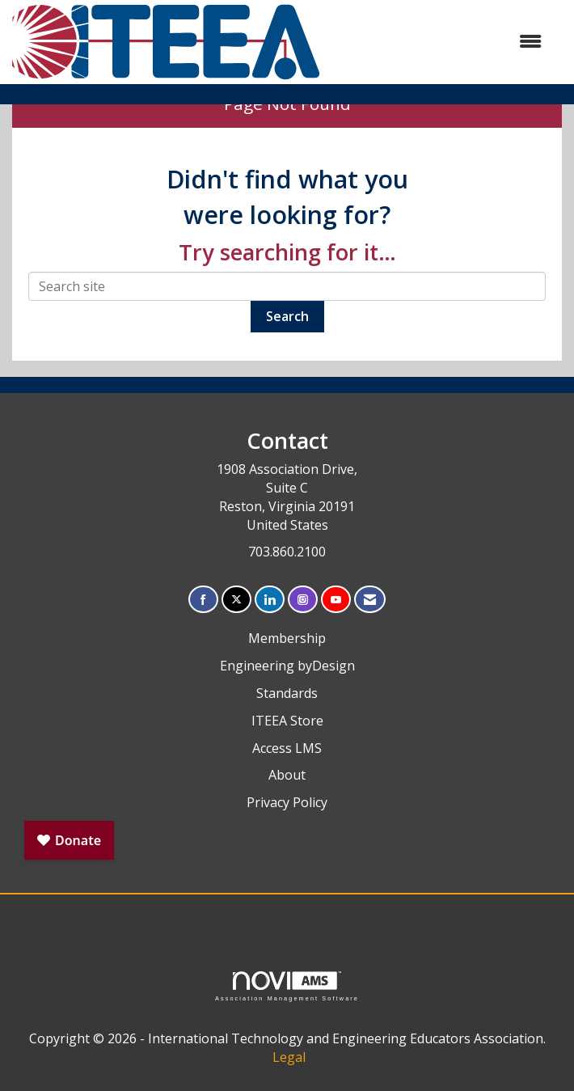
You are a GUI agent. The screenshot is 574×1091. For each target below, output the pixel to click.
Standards (287, 693)
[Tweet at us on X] (236, 600)
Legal (289, 1057)
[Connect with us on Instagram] (303, 600)
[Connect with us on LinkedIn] (270, 600)
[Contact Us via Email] (370, 600)
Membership (287, 638)
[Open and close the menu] (440, 41)
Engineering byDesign (287, 665)
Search (287, 316)
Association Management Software (287, 986)
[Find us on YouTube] (336, 600)
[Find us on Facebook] (203, 600)
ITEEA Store (287, 720)
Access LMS (287, 748)
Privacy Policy (287, 802)
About (287, 775)
